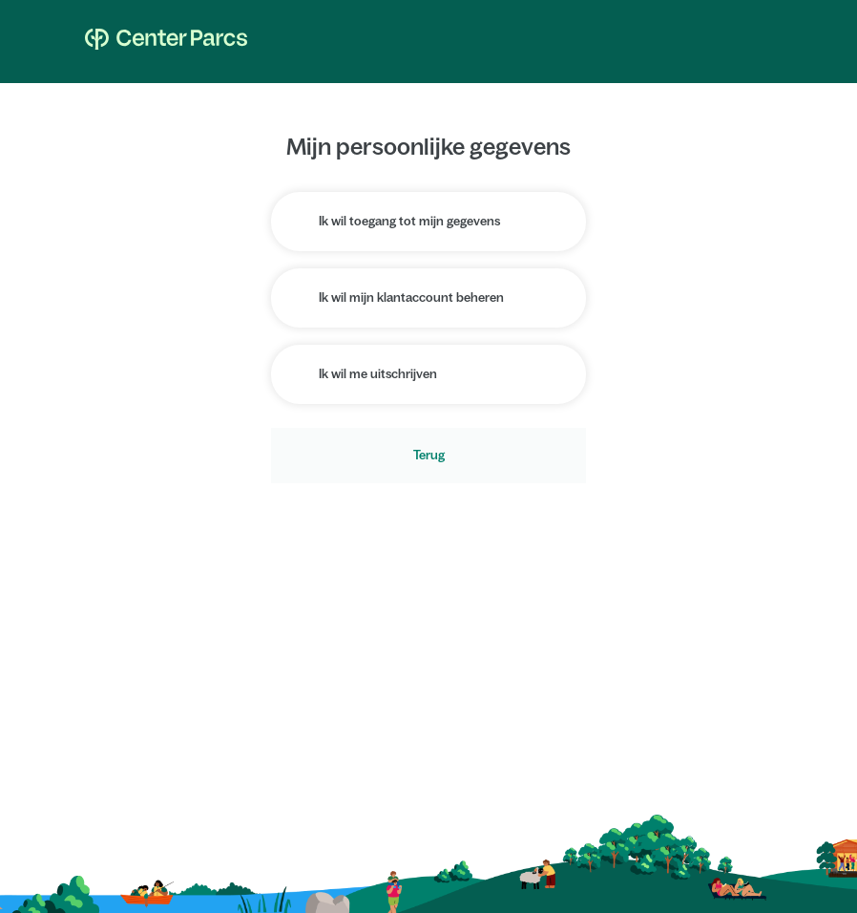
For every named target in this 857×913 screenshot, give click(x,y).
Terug (429, 455)
